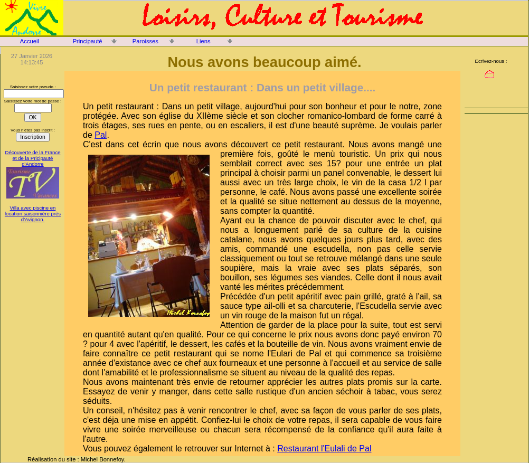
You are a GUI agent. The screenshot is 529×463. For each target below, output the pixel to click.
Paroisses (145, 41)
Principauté (87, 41)
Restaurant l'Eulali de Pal (324, 448)
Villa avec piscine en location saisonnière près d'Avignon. (33, 213)
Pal (101, 134)
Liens (203, 41)
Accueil (29, 41)
